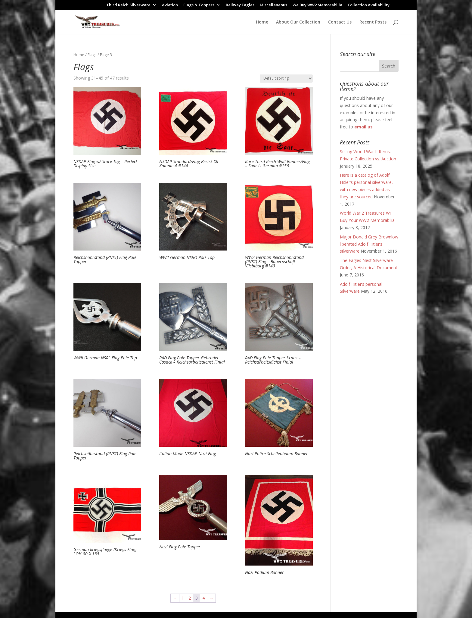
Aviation (170, 5)
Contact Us (340, 22)
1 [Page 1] (183, 598)
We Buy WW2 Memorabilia (317, 5)
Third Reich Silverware (128, 5)
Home (262, 22)
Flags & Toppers (198, 5)
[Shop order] (286, 78)
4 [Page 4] (203, 598)
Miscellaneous (273, 5)
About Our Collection (298, 22)
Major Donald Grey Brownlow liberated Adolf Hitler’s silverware (369, 244)
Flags (92, 54)
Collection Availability (369, 5)
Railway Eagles (240, 5)
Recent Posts (373, 22)
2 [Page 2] (189, 598)
